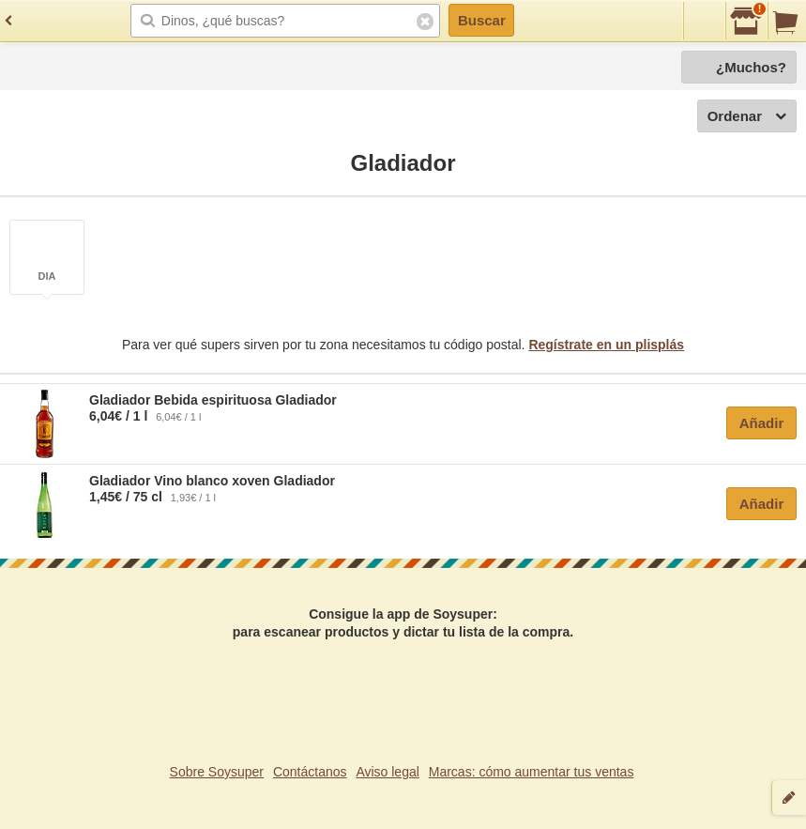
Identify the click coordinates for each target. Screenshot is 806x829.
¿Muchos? (751, 67)
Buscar (482, 20)
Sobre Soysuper (217, 771)
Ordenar (746, 117)
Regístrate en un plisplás (606, 344)
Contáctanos (310, 771)
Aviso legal (387, 771)
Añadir (761, 423)
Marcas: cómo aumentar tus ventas (531, 771)
